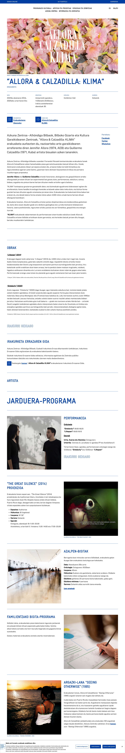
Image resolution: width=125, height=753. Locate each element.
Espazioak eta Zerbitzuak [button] (82, 8)
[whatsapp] (106, 147)
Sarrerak (114, 2)
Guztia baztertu (95, 746)
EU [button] (110, 8)
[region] (62, 746)
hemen (24, 367)
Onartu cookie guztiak (109, 746)
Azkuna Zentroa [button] (51, 11)
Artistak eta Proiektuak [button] (62, 8)
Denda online (12, 2)
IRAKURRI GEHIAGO (20, 329)
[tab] (12, 385)
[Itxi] (122, 746)
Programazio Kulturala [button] (42, 8)
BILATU (115, 8)
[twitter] (105, 144)
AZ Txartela (62, 2)
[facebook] (106, 141)
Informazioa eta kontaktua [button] (69, 11)
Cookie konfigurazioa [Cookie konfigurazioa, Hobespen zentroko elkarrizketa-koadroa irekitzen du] (82, 746)
